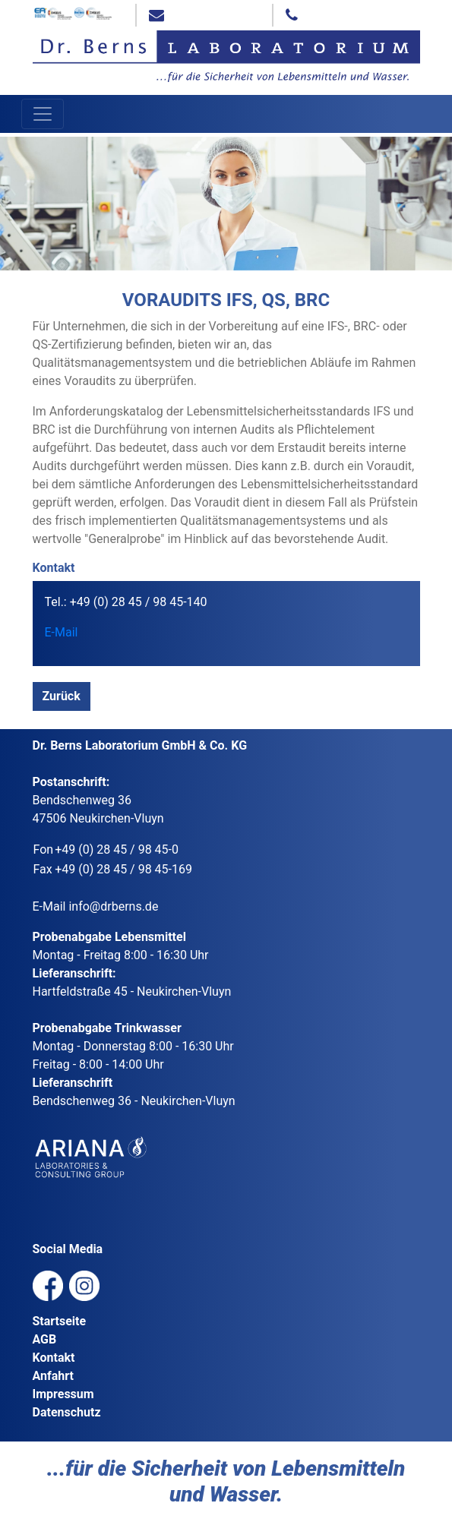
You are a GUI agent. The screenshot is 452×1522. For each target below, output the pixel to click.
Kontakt (54, 1357)
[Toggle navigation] (42, 114)
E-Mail (61, 632)
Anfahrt (53, 1376)
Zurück (62, 696)
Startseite (60, 1321)
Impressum (63, 1394)
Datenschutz (67, 1412)
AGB (45, 1339)
